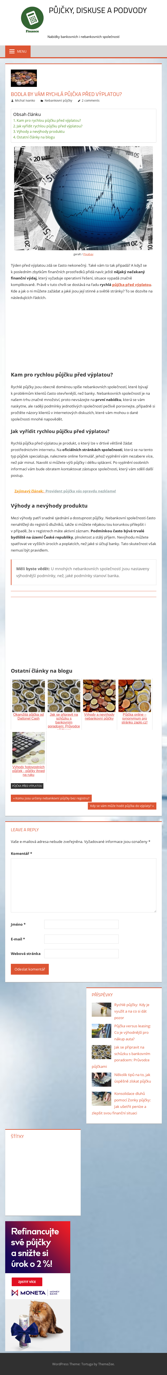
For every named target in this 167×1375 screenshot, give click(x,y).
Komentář (21, 853)
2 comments (91, 100)
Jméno (18, 924)
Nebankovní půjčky (58, 100)
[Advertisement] (83, 336)
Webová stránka (26, 953)
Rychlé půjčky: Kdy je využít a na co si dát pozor (131, 1011)
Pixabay (88, 254)
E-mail (18, 939)
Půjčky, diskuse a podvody (98, 10)
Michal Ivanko (25, 100)
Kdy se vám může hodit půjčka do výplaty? (120, 806)
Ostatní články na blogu (36, 137)
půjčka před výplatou (131, 284)
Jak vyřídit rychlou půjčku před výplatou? (49, 126)
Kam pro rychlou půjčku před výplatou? (49, 120)
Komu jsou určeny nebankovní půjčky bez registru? (52, 799)
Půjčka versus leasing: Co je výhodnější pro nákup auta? (132, 1032)
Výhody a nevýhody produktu (41, 131)
